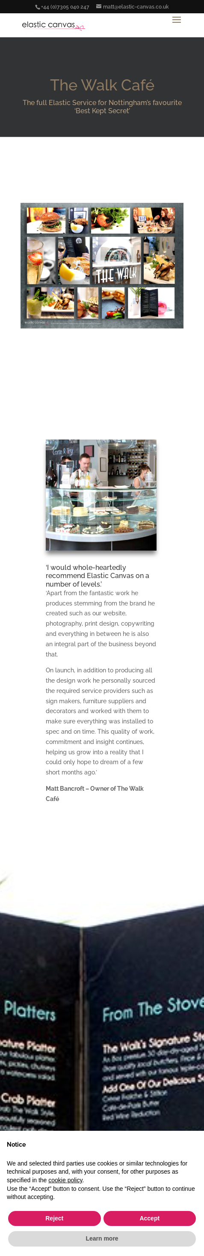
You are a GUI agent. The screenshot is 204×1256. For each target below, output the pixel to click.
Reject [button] (54, 1218)
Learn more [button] (102, 1238)
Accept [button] (149, 1218)
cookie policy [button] (65, 1180)
